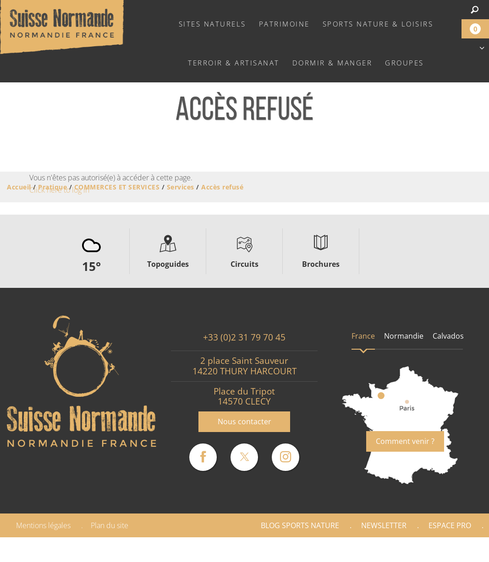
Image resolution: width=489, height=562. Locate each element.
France (363, 336)
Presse (391, 550)
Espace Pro (450, 525)
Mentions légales (43, 525)
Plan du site (109, 525)
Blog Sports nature (300, 525)
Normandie (403, 336)
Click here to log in (59, 190)
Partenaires (449, 550)
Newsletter (384, 525)
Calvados (448, 336)
